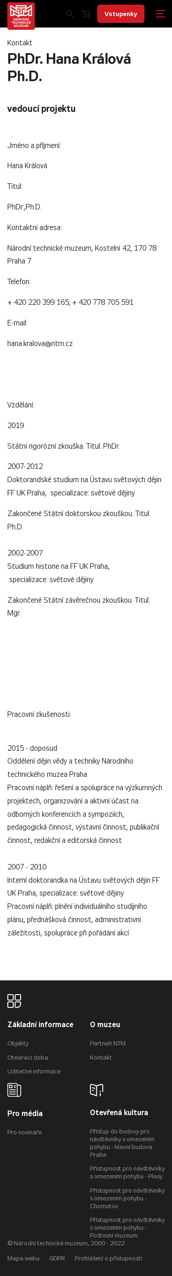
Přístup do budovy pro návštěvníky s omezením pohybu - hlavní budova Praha (122, 1143)
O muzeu (105, 1025)
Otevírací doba (27, 1057)
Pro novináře (24, 1132)
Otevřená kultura (119, 1113)
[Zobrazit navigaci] (160, 14)
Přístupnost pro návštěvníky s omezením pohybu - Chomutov (127, 1198)
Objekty (17, 1043)
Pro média (25, 1114)
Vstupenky (121, 13)
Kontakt (101, 1057)
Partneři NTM (108, 1043)
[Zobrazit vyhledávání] (70, 14)
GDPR (57, 1258)
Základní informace (40, 1025)
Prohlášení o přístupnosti (108, 1258)
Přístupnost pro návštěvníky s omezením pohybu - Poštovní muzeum (127, 1227)
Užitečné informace (34, 1071)
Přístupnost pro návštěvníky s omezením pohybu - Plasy (127, 1172)
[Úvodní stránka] (21, 16)
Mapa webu (23, 1258)
